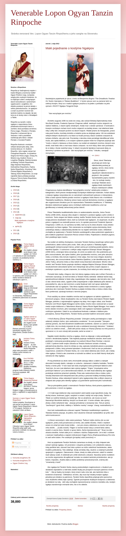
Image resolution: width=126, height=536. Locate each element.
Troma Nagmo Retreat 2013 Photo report (29, 306)
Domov (80, 506)
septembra (19, 215)
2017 (15, 196)
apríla (17, 226)
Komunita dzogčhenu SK (21, 458)
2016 (15, 199)
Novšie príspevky (52, 506)
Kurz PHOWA (29, 358)
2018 (15, 193)
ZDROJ (97, 155)
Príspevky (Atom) (65, 510)
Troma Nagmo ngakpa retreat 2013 (29, 246)
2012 (15, 212)
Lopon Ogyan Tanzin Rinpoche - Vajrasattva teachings (30, 417)
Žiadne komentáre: (81, 498)
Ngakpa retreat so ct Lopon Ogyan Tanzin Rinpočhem (30, 319)
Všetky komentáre (19, 447)
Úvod (25, 284)
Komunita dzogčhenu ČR (22, 461)
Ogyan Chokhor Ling (20, 463)
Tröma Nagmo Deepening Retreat (30, 379)
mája (17, 218)
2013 (15, 209)
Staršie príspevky (108, 506)
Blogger (75, 524)
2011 (15, 230)
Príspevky (16, 443)
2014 (15, 206)
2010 (15, 233)
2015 (15, 203)
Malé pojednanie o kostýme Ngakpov (70, 48)
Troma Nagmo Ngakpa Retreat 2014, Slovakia (29, 266)
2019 (15, 190)
